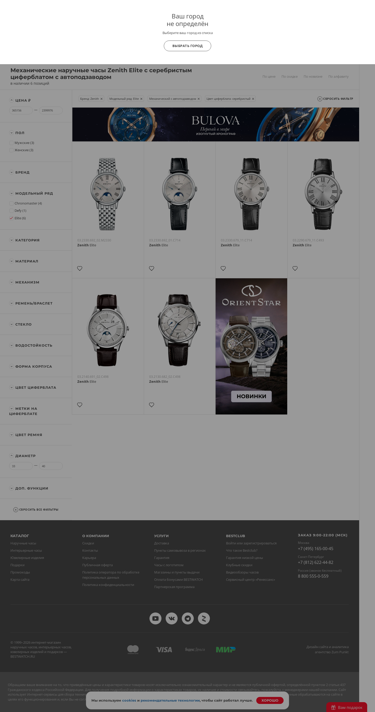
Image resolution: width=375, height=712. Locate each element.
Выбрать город (187, 45)
